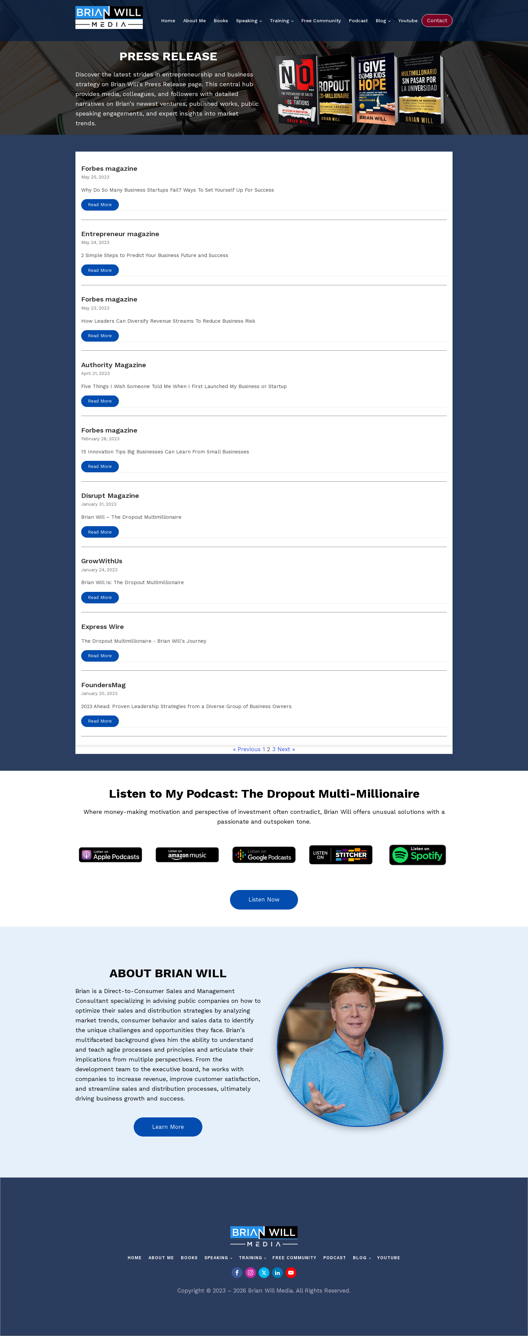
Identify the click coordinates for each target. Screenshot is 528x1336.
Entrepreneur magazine (120, 234)
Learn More (168, 1126)
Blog (381, 20)
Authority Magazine (113, 365)
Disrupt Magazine (110, 495)
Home (168, 20)
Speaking (247, 20)
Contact (437, 20)
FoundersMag (103, 685)
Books (221, 20)
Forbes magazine (109, 168)
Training (279, 20)
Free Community (321, 20)
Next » (286, 749)
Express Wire (102, 627)
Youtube (408, 20)
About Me (194, 20)
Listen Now (264, 899)
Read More (100, 204)
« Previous (247, 749)
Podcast (358, 20)
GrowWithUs (101, 561)
